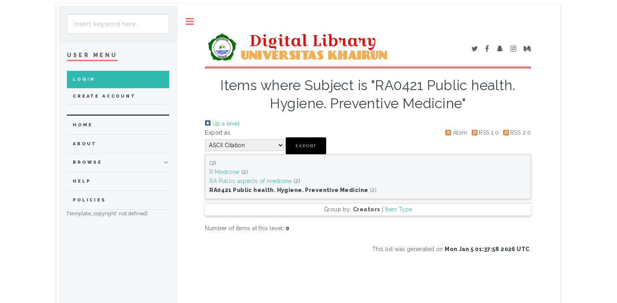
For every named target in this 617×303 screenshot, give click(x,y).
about (85, 143)
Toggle (189, 21)
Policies (89, 200)
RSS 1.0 (484, 132)
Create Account (104, 96)
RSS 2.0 (516, 132)
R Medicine (224, 172)
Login (84, 79)
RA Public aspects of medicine (250, 181)
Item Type (398, 209)
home (82, 124)
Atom (455, 132)
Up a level (222, 123)
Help (82, 181)
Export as (217, 132)
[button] (306, 145)
